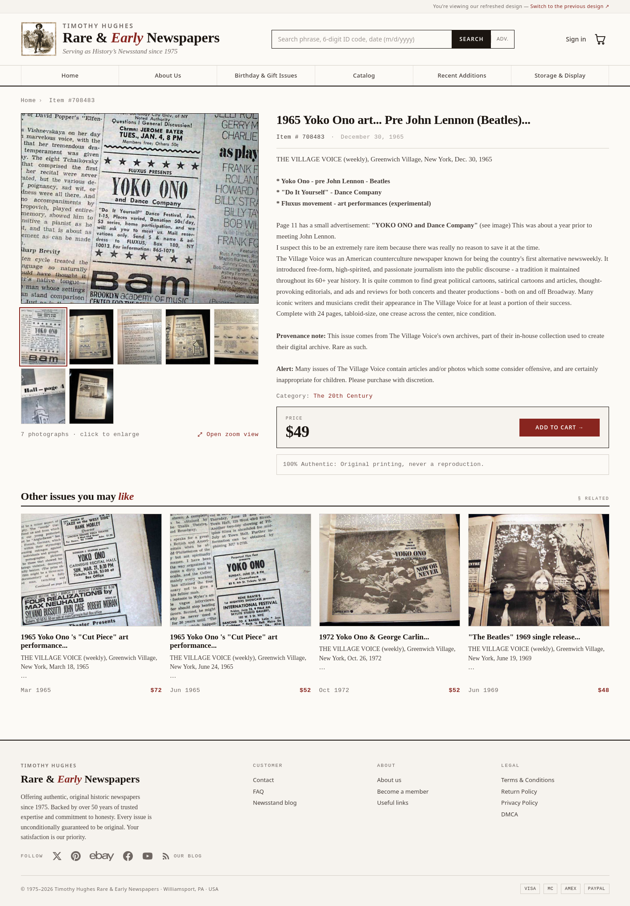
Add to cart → (559, 427)
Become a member (403, 791)
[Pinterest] (76, 856)
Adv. (503, 38)
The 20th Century (343, 396)
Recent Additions (462, 75)
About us (389, 779)
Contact (263, 779)
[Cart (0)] (600, 39)
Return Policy (519, 791)
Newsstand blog (274, 802)
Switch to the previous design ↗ (570, 6)
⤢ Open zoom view (228, 434)
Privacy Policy (519, 802)
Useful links (392, 802)
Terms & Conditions (527, 779)
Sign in (576, 39)
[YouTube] (147, 856)
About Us (168, 75)
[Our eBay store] (102, 856)
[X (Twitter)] (57, 856)
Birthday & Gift (266, 75)
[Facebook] (128, 856)
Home (70, 75)
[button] (140, 208)
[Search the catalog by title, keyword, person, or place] (362, 39)
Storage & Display (560, 75)
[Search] (471, 39)
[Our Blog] (182, 855)
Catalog (364, 75)
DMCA (509, 814)
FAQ (258, 791)
